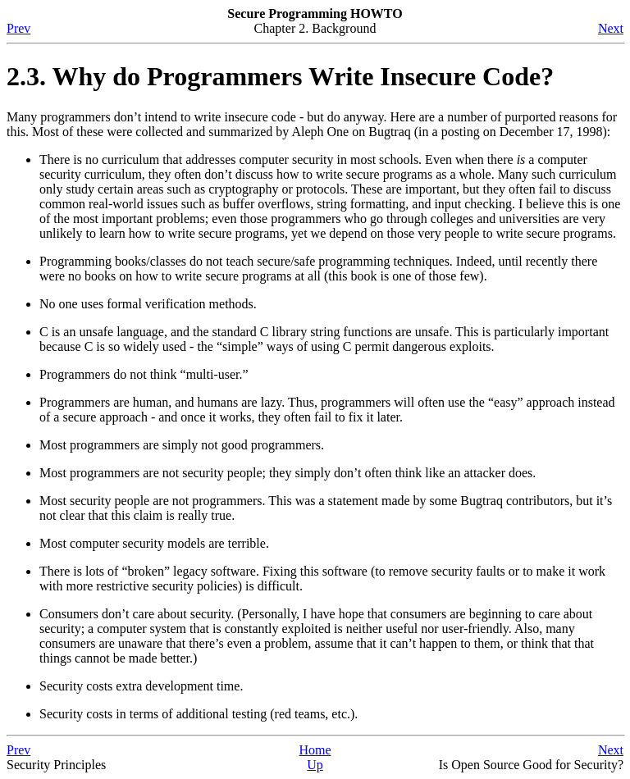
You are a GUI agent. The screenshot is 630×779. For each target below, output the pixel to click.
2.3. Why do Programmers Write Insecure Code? (280, 76)
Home (315, 750)
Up (315, 765)
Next (610, 28)
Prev (18, 28)
